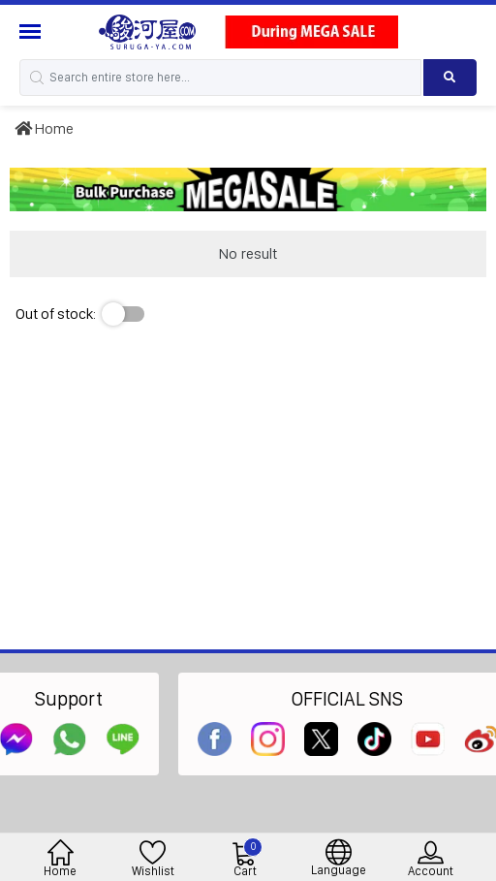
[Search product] (450, 77)
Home (44, 128)
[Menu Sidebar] (32, 31)
